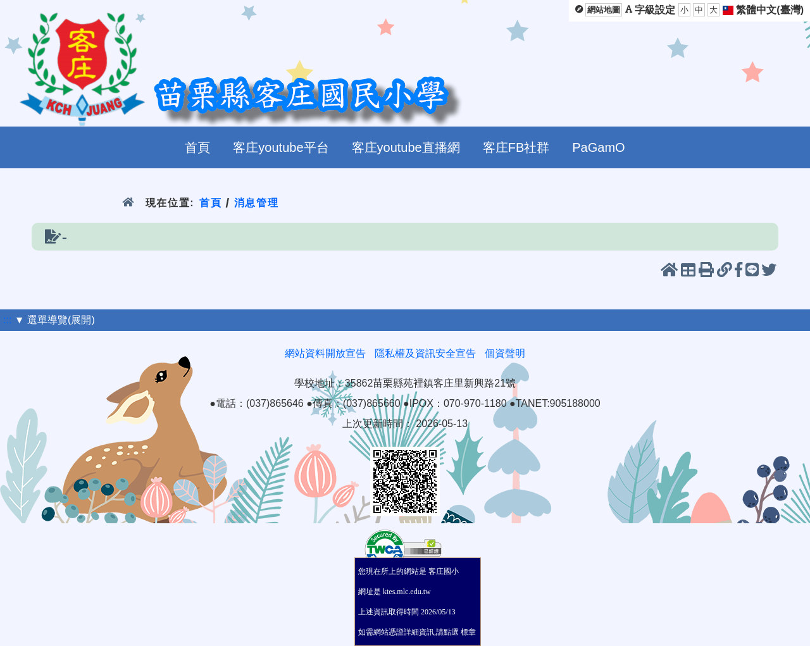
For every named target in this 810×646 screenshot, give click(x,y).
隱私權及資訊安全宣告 (425, 353)
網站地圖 (603, 10)
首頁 (210, 202)
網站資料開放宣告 (325, 353)
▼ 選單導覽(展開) (55, 319)
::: (7, 319)
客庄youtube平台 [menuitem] (280, 147)
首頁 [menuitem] (197, 147)
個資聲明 (505, 353)
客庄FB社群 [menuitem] (516, 147)
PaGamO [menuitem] (598, 147)
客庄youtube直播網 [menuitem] (406, 147)
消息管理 (256, 202)
